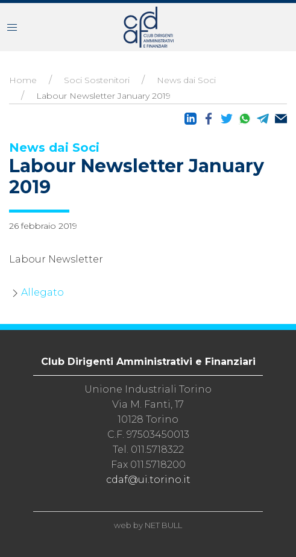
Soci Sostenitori (97, 80)
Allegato (42, 292)
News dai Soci (186, 80)
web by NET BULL (148, 525)
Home (23, 80)
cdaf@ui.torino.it (148, 479)
